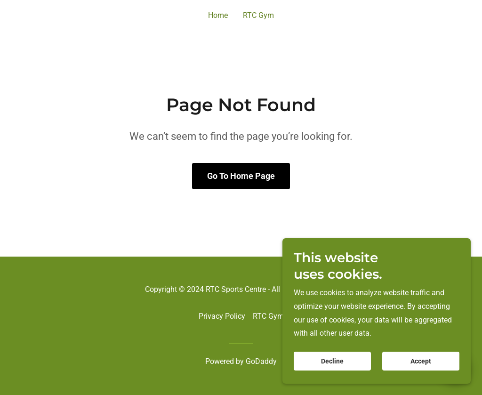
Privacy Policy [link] (222, 316)
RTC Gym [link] (258, 15)
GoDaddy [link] (261, 361)
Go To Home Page (241, 176)
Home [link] (218, 15)
